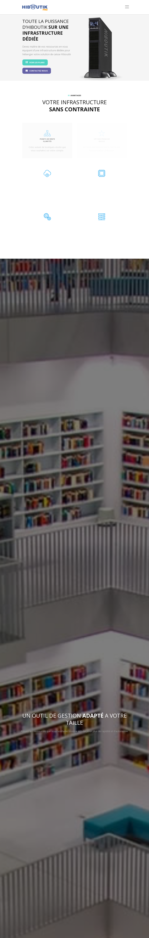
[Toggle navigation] (127, 6)
